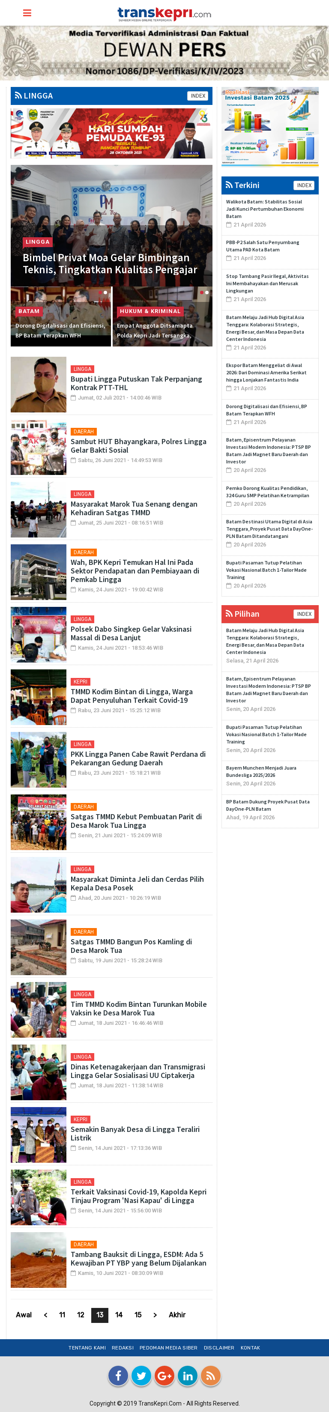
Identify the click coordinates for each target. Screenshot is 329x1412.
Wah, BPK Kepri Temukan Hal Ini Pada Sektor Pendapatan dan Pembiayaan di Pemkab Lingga (135, 570)
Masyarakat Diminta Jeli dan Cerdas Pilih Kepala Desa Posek (137, 883)
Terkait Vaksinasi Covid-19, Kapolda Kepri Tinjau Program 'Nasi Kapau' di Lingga (138, 1196)
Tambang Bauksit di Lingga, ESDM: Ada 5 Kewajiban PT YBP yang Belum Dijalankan (138, 1258)
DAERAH (84, 432)
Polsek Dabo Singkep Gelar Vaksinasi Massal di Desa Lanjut (131, 633)
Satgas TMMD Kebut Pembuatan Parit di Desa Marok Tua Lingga (136, 821)
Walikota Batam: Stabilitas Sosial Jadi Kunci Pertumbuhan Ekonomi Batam (265, 208)
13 (99, 1315)
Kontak (250, 1348)
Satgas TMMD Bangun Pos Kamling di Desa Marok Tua (131, 946)
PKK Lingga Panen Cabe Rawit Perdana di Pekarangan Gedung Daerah (138, 758)
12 (80, 1315)
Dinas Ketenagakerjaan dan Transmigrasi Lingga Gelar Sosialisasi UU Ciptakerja (138, 1071)
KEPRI (80, 682)
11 (62, 1315)
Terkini (243, 184)
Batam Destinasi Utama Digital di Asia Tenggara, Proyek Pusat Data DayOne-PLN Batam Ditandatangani (269, 528)
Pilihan (243, 613)
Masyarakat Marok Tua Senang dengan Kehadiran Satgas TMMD (134, 508)
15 (138, 1315)
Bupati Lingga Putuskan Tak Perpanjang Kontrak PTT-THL (136, 383)
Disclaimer (219, 1348)
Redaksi (123, 1348)
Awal (24, 1315)
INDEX (198, 96)
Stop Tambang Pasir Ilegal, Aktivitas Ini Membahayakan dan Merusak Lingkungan (267, 283)
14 (119, 1315)
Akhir (177, 1315)
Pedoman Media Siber (169, 1348)
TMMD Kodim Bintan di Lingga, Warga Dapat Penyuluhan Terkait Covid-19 (132, 696)
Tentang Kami (87, 1348)
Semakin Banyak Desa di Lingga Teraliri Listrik (135, 1133)
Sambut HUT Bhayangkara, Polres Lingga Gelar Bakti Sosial (138, 445)
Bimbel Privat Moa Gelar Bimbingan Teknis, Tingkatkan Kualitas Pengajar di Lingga (111, 268)
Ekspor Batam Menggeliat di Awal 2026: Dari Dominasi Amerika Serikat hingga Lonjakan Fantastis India (266, 372)
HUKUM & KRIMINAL (150, 311)
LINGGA (34, 95)
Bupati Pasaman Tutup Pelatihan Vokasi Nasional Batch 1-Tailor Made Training (266, 569)
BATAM (28, 311)
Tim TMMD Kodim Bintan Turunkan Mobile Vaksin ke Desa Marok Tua (139, 1008)
